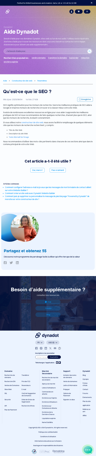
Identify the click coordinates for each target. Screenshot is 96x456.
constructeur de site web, (32, 122)
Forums (48, 308)
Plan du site (87, 401)
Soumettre (54, 357)
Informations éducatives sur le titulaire (48, 441)
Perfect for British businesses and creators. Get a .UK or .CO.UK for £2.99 (46, 3)
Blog (48, 315)
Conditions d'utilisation (48, 436)
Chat (48, 302)
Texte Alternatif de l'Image (19, 137)
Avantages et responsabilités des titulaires (48, 445)
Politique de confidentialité (48, 432)
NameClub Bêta (47, 422)
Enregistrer (85, 99)
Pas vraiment (58, 170)
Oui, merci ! (37, 170)
